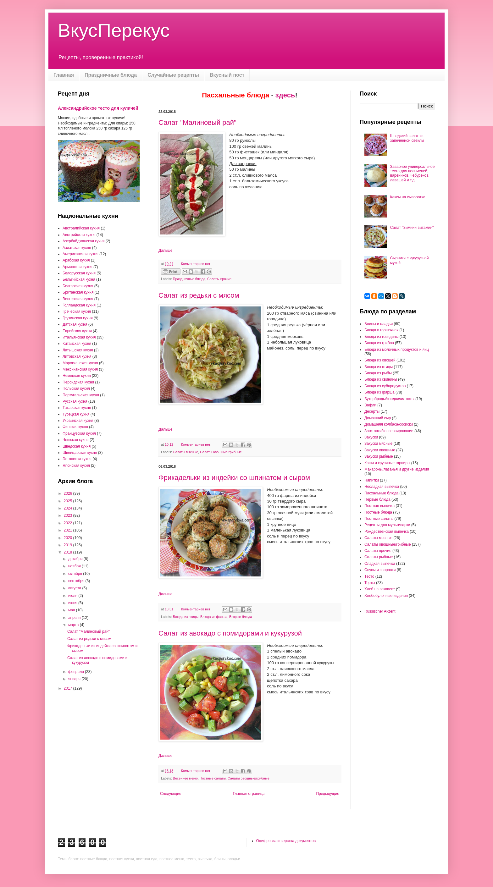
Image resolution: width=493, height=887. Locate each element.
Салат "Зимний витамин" (412, 227)
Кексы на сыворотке (407, 197)
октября (75, 573)
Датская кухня (75, 324)
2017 (68, 688)
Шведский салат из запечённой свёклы (407, 138)
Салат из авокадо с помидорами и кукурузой (230, 633)
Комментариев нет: (196, 264)
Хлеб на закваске (379, 589)
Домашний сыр (377, 418)
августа (75, 588)
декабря (76, 559)
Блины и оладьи (378, 324)
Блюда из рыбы (378, 373)
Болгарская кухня (78, 286)
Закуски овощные (379, 450)
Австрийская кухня (79, 235)
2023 (68, 515)
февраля (76, 671)
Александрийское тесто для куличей (98, 108)
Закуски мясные (378, 443)
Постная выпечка (379, 506)
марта (74, 625)
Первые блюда (377, 499)
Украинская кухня (78, 420)
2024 (68, 508)
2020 (68, 538)
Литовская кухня (77, 356)
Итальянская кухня (79, 337)
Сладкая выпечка (379, 563)
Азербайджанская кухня (84, 241)
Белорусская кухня (79, 273)
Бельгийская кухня (79, 279)
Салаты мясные (185, 452)
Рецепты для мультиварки (387, 525)
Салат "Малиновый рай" (197, 122)
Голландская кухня (79, 305)
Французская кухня (79, 433)
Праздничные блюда (111, 75)
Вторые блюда (240, 617)
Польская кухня (76, 388)
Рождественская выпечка (386, 531)
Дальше (165, 250)
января (74, 679)
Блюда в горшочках (381, 330)
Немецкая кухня (77, 375)
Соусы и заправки (380, 570)
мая (72, 610)
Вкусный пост (227, 75)
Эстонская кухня (77, 459)
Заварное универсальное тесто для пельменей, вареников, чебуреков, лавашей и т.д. (412, 173)
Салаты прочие (219, 279)
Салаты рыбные (378, 557)
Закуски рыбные (378, 456)
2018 (68, 552)
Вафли (370, 405)
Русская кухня (75, 401)
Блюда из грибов (379, 343)
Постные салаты (213, 778)
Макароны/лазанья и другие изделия (396, 469)
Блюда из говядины (381, 336)
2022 (68, 523)
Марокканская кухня (80, 363)
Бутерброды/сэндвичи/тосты (389, 399)
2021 (68, 530)
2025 (68, 501)
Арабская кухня (76, 260)
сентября (77, 581)
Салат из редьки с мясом (198, 295)
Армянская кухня (77, 267)
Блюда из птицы (185, 617)
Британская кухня (78, 292)
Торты (369, 583)
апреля (75, 617)
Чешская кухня (76, 440)
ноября (75, 566)
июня (73, 603)
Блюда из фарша (213, 617)
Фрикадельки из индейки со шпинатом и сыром (234, 478)
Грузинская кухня (78, 318)
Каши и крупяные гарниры (387, 463)
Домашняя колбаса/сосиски (388, 424)
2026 (68, 493)
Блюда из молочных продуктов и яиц (396, 349)
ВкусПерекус (114, 30)
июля (73, 595)
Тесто (369, 576)
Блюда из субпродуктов (385, 386)
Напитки (371, 480)
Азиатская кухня (77, 247)
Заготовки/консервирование (388, 431)
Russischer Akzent (380, 611)
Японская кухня (76, 465)
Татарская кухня (77, 407)
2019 (68, 545)
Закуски (371, 437)
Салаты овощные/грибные (221, 452)
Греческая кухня (77, 311)
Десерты (371, 411)
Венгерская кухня (78, 299)
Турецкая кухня (76, 414)
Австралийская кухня (81, 228)
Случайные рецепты (173, 75)
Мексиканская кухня (80, 369)
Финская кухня (75, 427)
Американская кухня (80, 254)
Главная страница (249, 793)
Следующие (170, 793)
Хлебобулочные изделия (386, 595)
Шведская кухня (77, 446)
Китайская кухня (77, 343)
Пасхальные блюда (381, 493)
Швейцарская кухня (80, 452)
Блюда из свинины (380, 379)
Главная (63, 75)
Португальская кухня (81, 395)
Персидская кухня (78, 382)
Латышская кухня (78, 350)
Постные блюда (378, 512)
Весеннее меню (185, 778)
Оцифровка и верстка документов (286, 841)
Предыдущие (327, 793)
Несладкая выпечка (381, 486)
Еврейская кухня (77, 331)
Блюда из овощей (380, 360)
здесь (285, 95)
